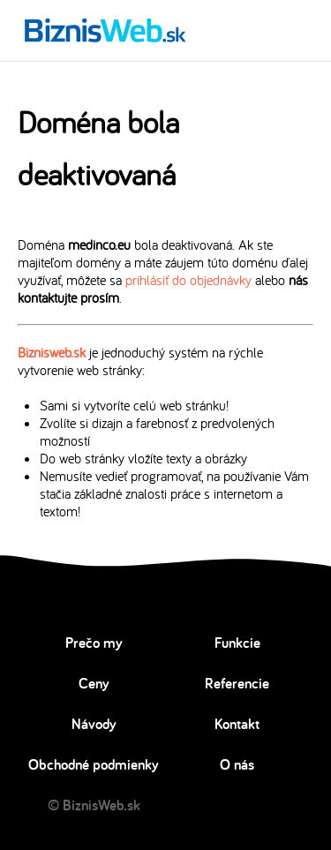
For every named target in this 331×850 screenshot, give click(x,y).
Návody (94, 723)
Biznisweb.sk (52, 352)
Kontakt (237, 723)
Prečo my (94, 642)
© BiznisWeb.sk (94, 805)
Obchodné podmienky (93, 764)
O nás (237, 764)
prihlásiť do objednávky (188, 280)
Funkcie (237, 642)
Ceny (94, 683)
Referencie (237, 683)
